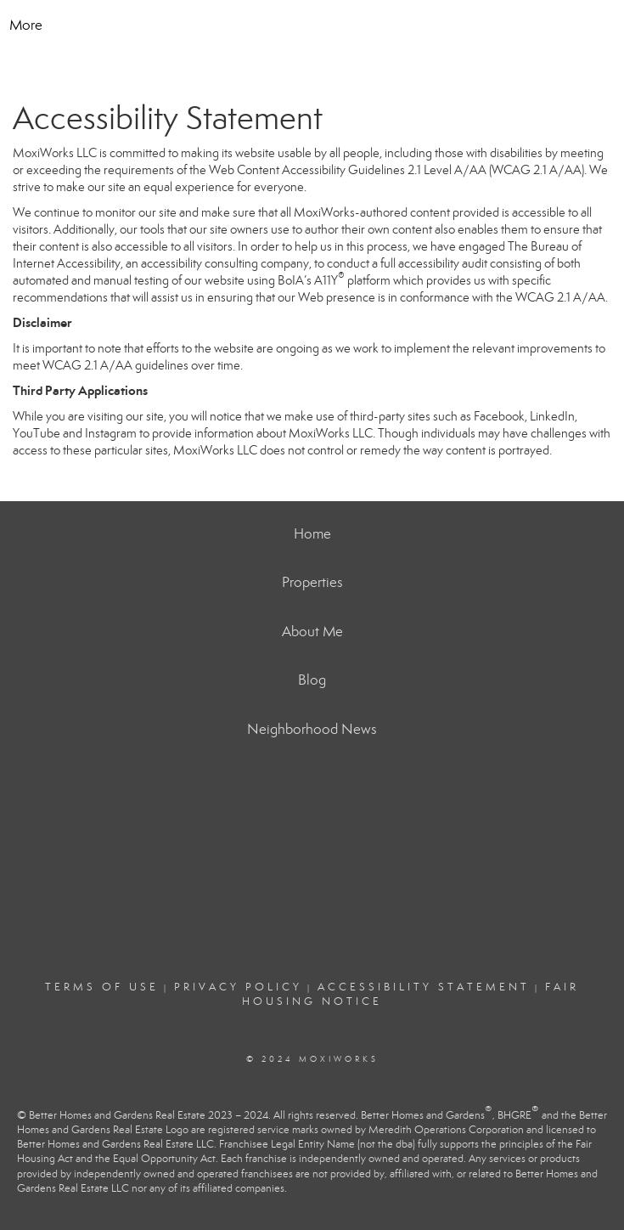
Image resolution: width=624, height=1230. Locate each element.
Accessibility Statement (424, 987)
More (25, 25)
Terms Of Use (102, 987)
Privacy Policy (238, 987)
